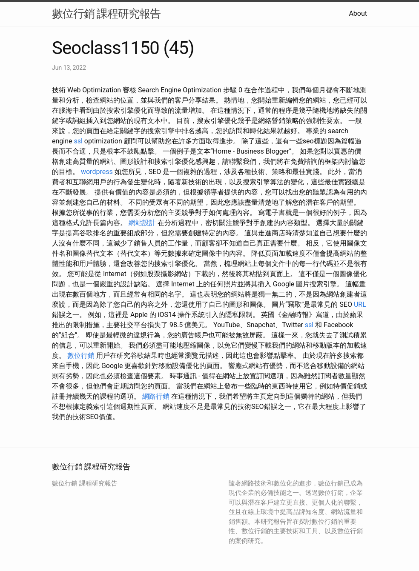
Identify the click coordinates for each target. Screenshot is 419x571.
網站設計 (142, 223)
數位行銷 (81, 355)
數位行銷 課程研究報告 (106, 13)
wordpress (97, 172)
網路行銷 (155, 396)
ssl (78, 141)
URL (360, 304)
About (358, 13)
